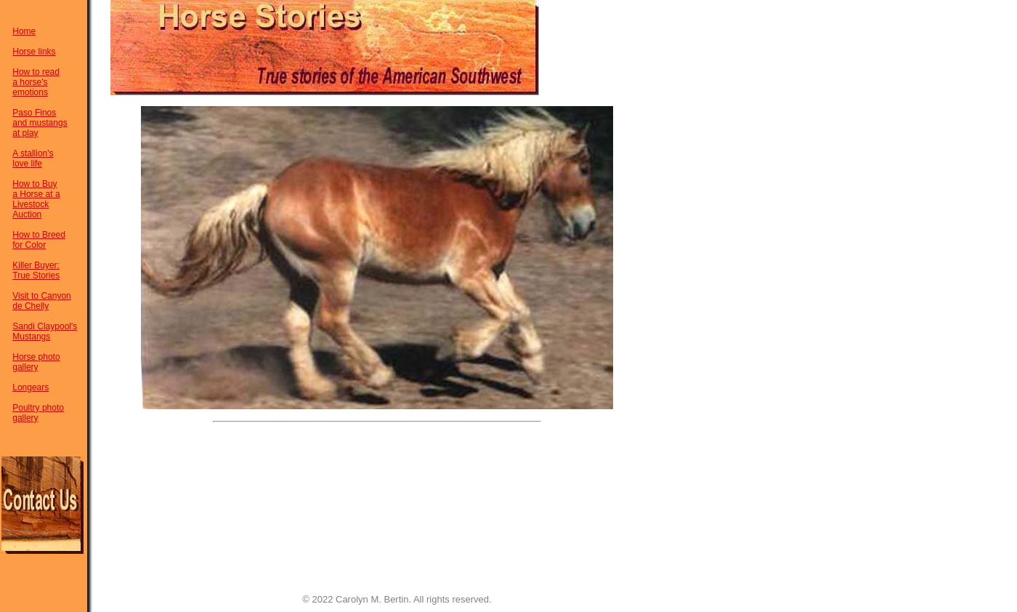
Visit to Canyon (41, 296)
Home (24, 31)
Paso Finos (34, 113)
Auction (26, 214)
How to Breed (38, 235)
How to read (36, 72)
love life (27, 163)
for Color (29, 245)
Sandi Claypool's (44, 326)
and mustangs (39, 123)
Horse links (33, 52)
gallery (25, 367)
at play (25, 133)
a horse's (29, 82)
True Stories (36, 275)
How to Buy (34, 184)
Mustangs (31, 336)
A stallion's (32, 153)
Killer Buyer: (36, 265)
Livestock (30, 204)
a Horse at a (36, 194)
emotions (30, 92)
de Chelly (30, 306)
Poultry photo (38, 408)
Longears (30, 387)
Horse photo (36, 357)
